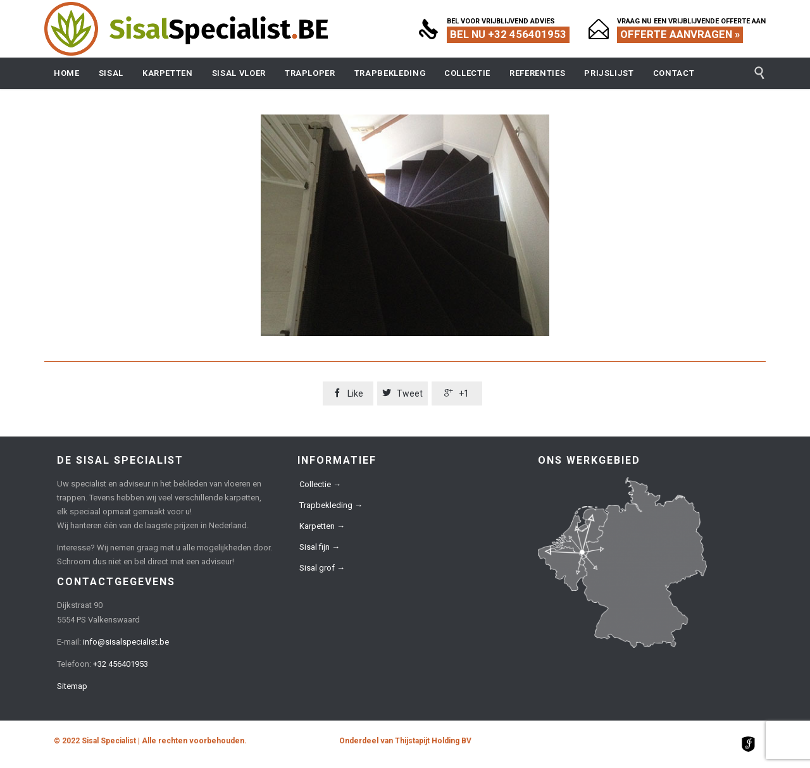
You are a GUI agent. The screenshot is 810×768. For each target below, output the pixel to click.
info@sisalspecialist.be (126, 642)
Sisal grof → (322, 568)
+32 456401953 (120, 664)
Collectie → (320, 484)
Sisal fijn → (319, 547)
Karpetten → (322, 526)
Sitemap (72, 686)
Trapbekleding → (331, 505)
